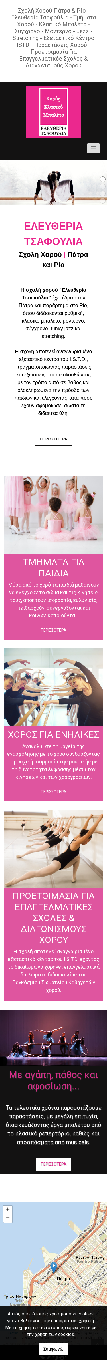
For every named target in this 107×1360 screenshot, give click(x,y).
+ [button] (8, 1210)
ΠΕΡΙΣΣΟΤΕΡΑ (53, 439)
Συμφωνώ (53, 1349)
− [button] (8, 1218)
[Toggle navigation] (93, 148)
